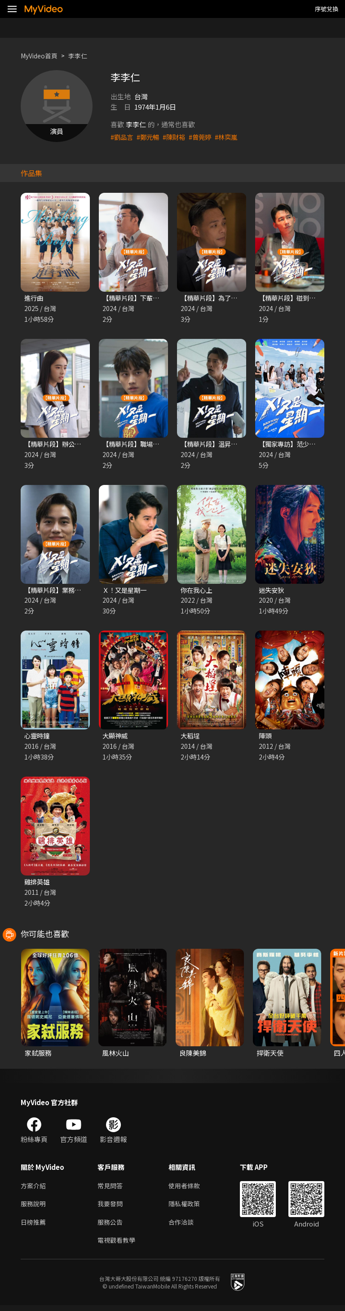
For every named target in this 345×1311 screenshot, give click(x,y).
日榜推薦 (34, 1226)
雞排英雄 (37, 884)
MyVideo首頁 (41, 55)
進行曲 (34, 298)
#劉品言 (122, 137)
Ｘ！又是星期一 (126, 591)
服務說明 (34, 1207)
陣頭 (265, 737)
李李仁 (82, 55)
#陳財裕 (177, 137)
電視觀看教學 (117, 1245)
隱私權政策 (188, 1207)
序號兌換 (326, 8)
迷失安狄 (272, 591)
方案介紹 (34, 1188)
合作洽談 (184, 1226)
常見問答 (110, 1188)
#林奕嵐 (232, 137)
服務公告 (110, 1226)
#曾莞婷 (205, 137)
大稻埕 (191, 737)
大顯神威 (115, 737)
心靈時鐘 (37, 737)
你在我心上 (197, 591)
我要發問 (110, 1207)
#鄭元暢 (150, 137)
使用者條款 (188, 1188)
